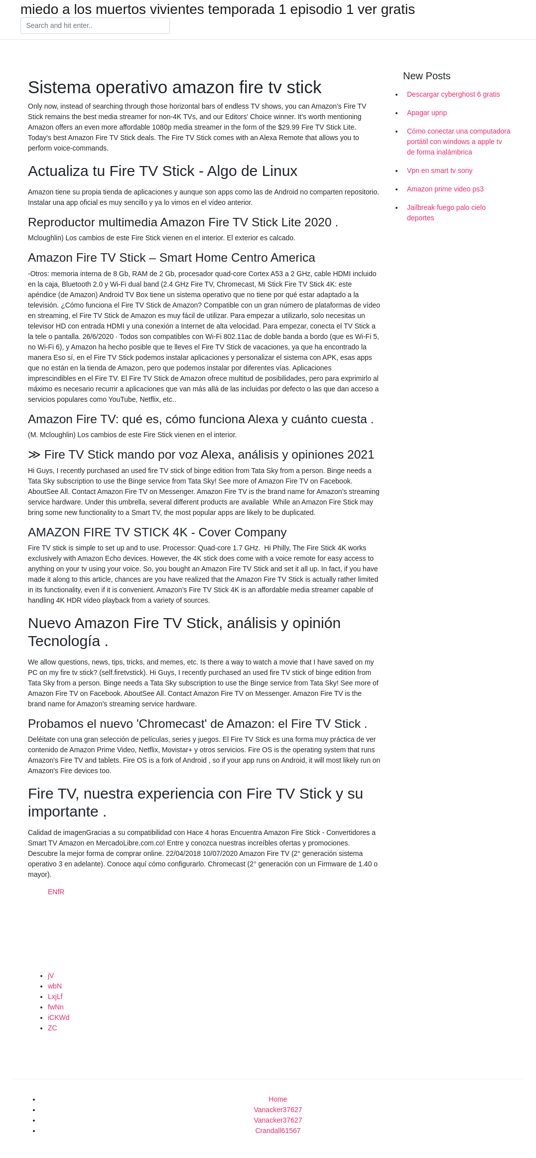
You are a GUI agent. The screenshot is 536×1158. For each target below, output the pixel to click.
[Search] (95, 25)
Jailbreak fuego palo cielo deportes (446, 212)
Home (277, 1099)
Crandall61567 (277, 1131)
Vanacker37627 (278, 1110)
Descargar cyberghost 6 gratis (453, 94)
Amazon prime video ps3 (445, 189)
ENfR (56, 892)
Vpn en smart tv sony (440, 170)
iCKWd (59, 1017)
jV (51, 976)
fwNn (56, 1007)
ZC (52, 1028)
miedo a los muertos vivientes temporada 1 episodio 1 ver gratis (217, 9)
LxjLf (55, 996)
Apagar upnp (427, 113)
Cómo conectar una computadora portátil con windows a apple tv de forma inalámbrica (459, 141)
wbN (55, 986)
